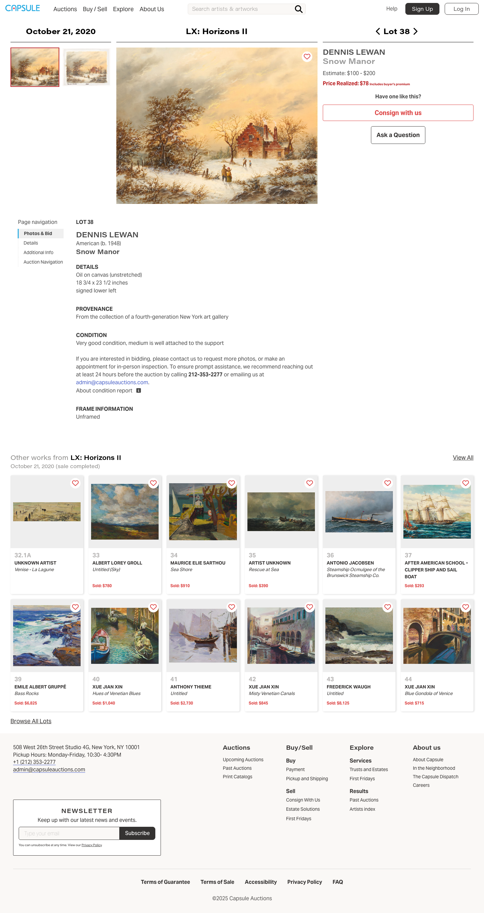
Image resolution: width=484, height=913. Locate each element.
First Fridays (298, 819)
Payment (295, 769)
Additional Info (38, 252)
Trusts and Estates (369, 769)
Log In (462, 8)
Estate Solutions (303, 809)
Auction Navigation (43, 262)
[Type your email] (69, 833)
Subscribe (137, 833)
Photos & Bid (38, 233)
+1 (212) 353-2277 (34, 762)
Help (391, 8)
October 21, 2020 (61, 31)
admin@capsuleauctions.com (112, 382)
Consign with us (398, 112)
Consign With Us (303, 800)
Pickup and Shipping (307, 779)
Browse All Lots (30, 721)
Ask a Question (398, 135)
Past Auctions (364, 800)
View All (463, 457)
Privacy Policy (92, 845)
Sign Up (422, 8)
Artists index (362, 809)
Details (31, 243)
